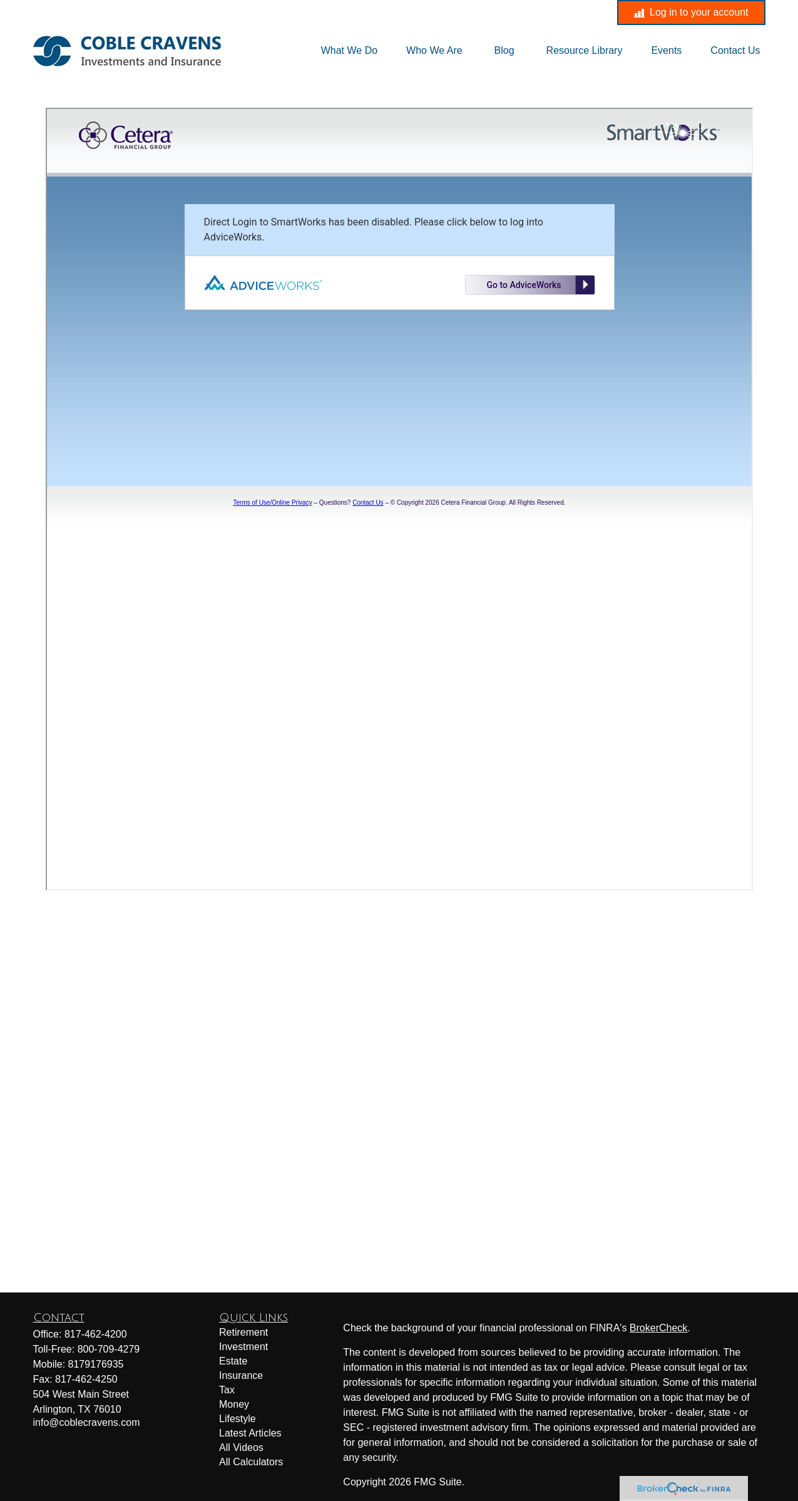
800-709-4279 (109, 1349)
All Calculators (251, 1462)
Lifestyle (237, 1418)
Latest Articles (250, 1433)
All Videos (241, 1447)
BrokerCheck (658, 1328)
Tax (227, 1390)
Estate (233, 1361)
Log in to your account (691, 12)
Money (234, 1404)
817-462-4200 (290, 12)
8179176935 (96, 1364)
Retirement (243, 1332)
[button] (349, 51)
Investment (243, 1346)
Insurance (241, 1375)
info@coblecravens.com (408, 12)
